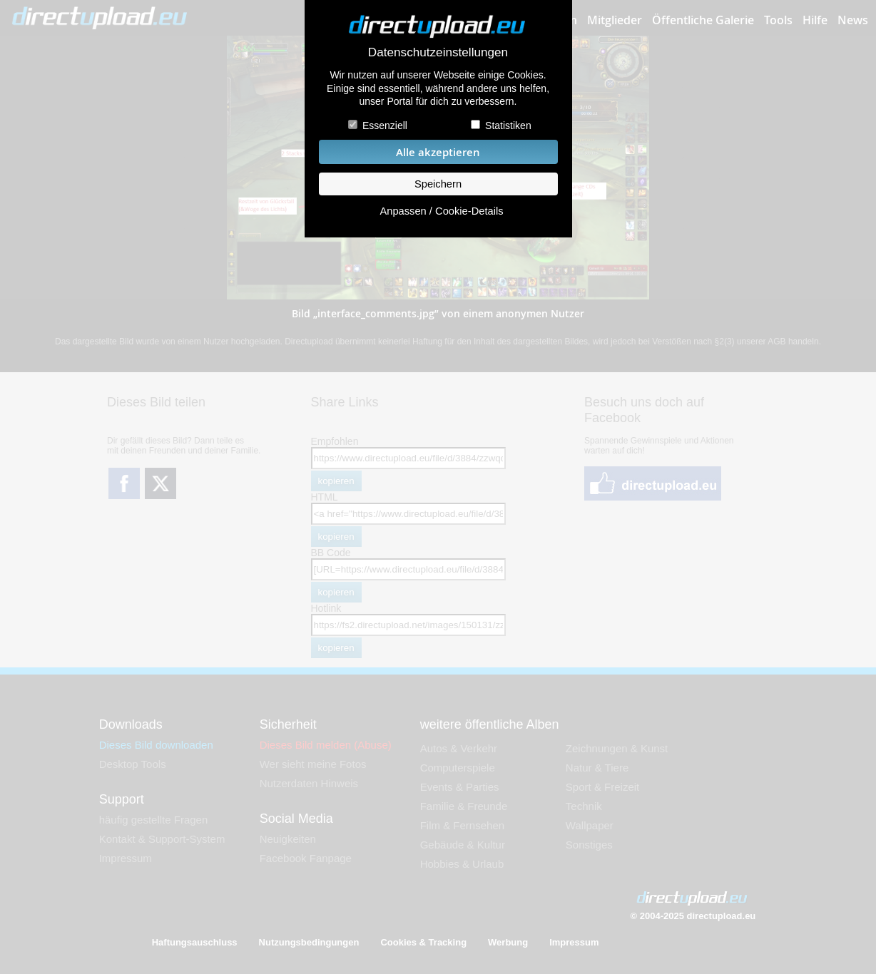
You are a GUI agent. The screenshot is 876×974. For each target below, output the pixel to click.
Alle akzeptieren (438, 152)
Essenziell (384, 125)
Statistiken (508, 125)
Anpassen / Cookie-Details (441, 211)
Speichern (438, 184)
